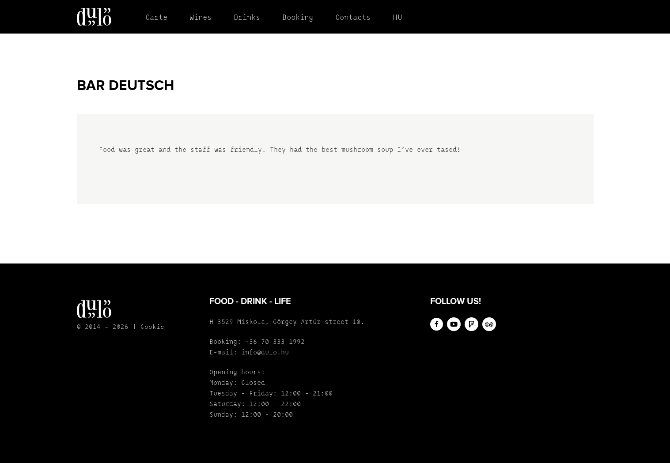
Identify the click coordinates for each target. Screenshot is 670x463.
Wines (200, 18)
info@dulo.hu (265, 353)
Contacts (353, 18)
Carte (156, 18)
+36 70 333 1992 (275, 342)
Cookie (152, 327)
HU (397, 18)
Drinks (247, 18)
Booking (297, 18)
